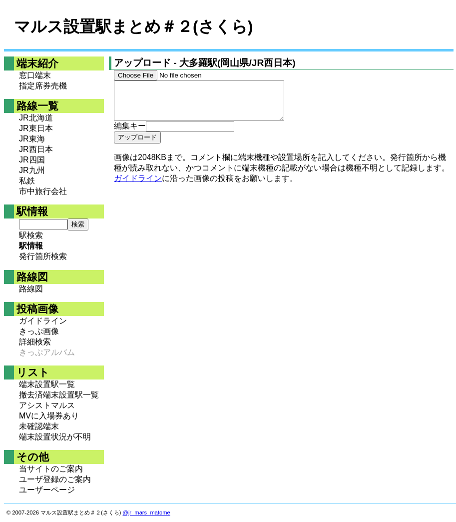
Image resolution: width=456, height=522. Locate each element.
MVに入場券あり (49, 416)
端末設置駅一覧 (47, 384)
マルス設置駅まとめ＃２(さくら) (133, 27)
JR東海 (32, 138)
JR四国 (32, 160)
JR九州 (32, 170)
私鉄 (27, 180)
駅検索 (31, 235)
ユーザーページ (47, 490)
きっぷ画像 (39, 331)
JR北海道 (36, 118)
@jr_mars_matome (146, 513)
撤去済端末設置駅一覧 (59, 394)
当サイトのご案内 (51, 468)
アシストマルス (47, 405)
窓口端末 (35, 75)
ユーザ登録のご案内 (55, 479)
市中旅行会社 (43, 191)
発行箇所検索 (43, 256)
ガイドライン (43, 320)
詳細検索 (35, 342)
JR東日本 (36, 128)
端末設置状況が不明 (55, 436)
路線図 (31, 288)
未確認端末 (39, 426)
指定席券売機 (43, 86)
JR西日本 (36, 149)
